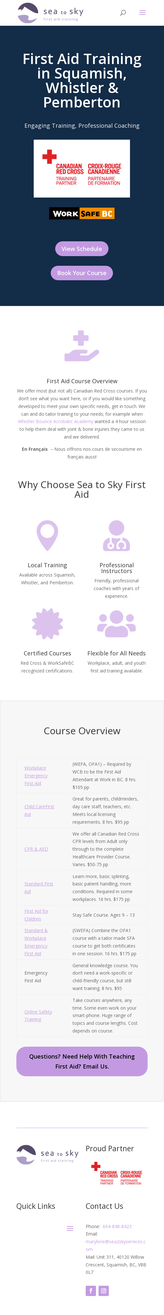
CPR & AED (36, 849)
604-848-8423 (116, 1226)
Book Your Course (82, 273)
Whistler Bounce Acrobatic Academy (55, 421)
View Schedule (82, 249)
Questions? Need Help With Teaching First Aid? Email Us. (82, 1061)
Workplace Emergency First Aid (35, 775)
